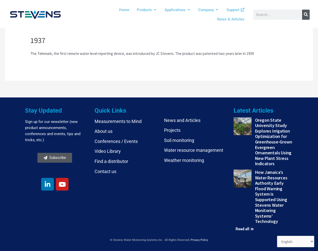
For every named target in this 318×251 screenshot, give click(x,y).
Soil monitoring (179, 140)
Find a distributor (111, 161)
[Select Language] (295, 241)
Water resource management (193, 150)
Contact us (105, 171)
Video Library (108, 151)
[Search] (306, 15)
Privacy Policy (199, 240)
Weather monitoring (184, 160)
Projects (172, 130)
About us (103, 131)
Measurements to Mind (118, 121)
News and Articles (182, 120)
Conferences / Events (116, 141)
